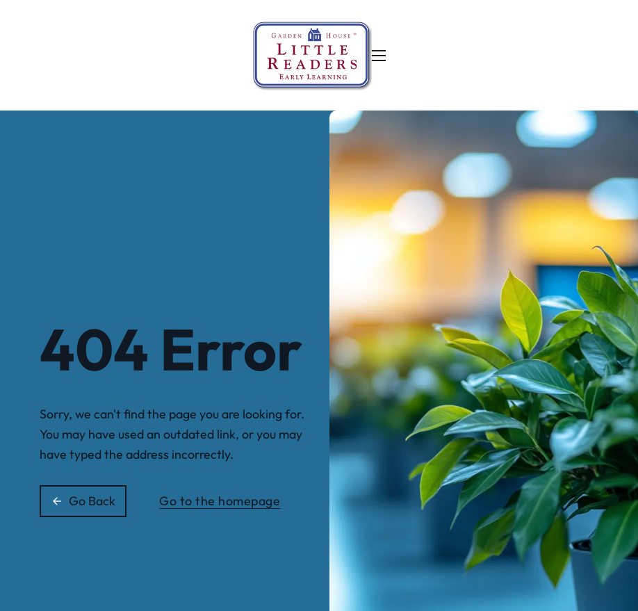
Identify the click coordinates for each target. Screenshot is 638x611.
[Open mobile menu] (379, 55)
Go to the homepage (219, 501)
